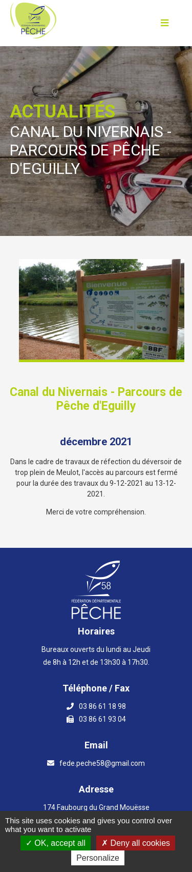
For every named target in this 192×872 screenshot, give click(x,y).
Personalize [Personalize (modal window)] (97, 858)
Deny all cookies (135, 843)
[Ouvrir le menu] (164, 23)
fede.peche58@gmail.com (102, 763)
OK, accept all (56, 843)
